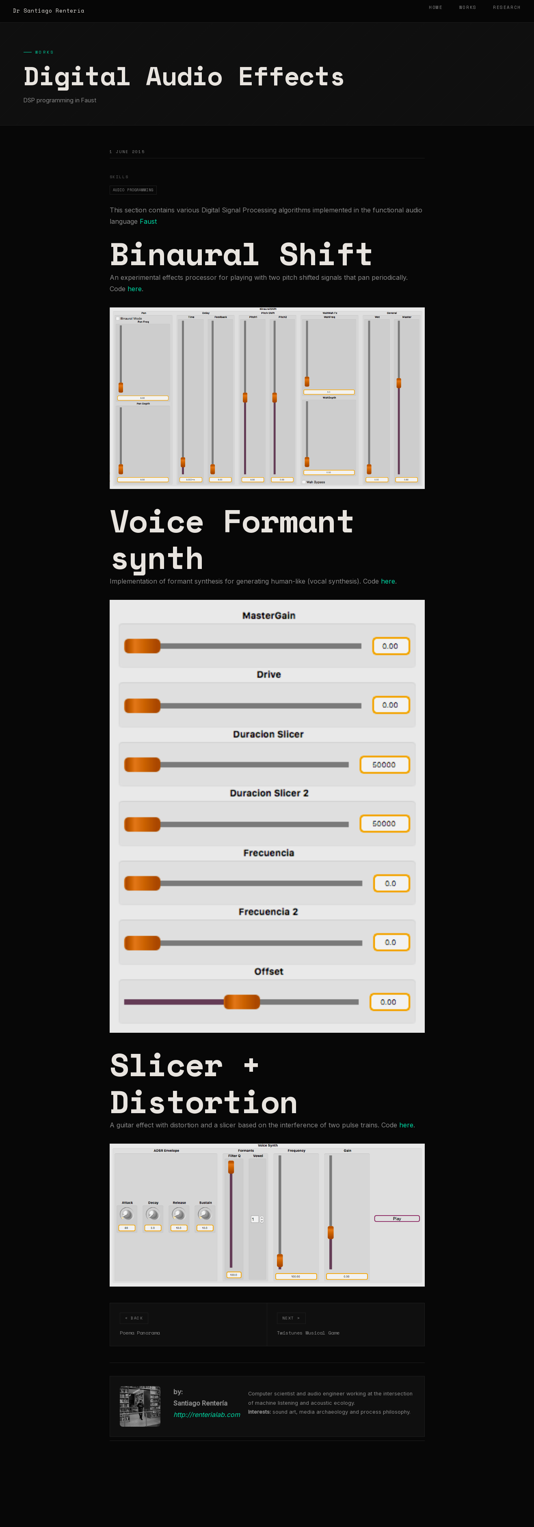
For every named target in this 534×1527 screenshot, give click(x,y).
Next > (291, 1318)
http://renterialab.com (206, 1414)
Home (436, 7)
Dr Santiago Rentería (48, 11)
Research (507, 7)
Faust (148, 221)
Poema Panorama (140, 1332)
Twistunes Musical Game (308, 1332)
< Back (134, 1318)
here (135, 289)
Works (468, 7)
